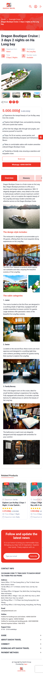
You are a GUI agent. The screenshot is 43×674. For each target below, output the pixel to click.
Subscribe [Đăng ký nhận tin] (33, 556)
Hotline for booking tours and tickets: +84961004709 (18, 617)
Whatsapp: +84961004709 (21, 165)
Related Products (9, 475)
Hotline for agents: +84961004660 (12, 619)
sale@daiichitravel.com (9, 611)
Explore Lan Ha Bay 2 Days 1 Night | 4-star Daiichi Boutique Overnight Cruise (14, 504)
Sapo (25, 664)
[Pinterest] (13, 102)
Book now (21, 159)
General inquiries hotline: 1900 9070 (13, 623)
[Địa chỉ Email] (21, 556)
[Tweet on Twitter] (17, 102)
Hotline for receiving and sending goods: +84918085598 (19, 621)
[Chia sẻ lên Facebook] (10, 102)
